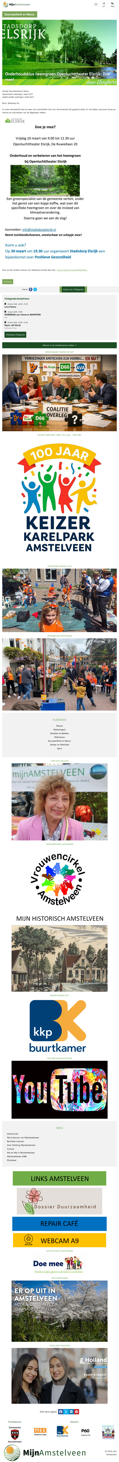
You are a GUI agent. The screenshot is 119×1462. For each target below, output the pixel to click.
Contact (10, 1149)
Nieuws (59, 725)
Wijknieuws (59, 737)
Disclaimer (12, 1160)
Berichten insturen (15, 1141)
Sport (59, 748)
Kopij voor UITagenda (73, 289)
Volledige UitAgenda (15, 334)
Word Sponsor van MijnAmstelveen (23, 1137)
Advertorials (12, 1133)
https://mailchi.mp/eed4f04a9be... (72, 270)
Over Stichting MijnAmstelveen (21, 1145)
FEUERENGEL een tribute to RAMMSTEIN (23, 314)
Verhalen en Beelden (59, 733)
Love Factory (10, 306)
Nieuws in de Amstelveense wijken (59, 345)
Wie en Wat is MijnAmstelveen (21, 1152)
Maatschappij (59, 729)
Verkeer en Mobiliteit (59, 744)
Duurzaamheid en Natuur (19, 91)
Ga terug (8, 281)
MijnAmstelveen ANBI (17, 1156)
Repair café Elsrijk (13, 325)
